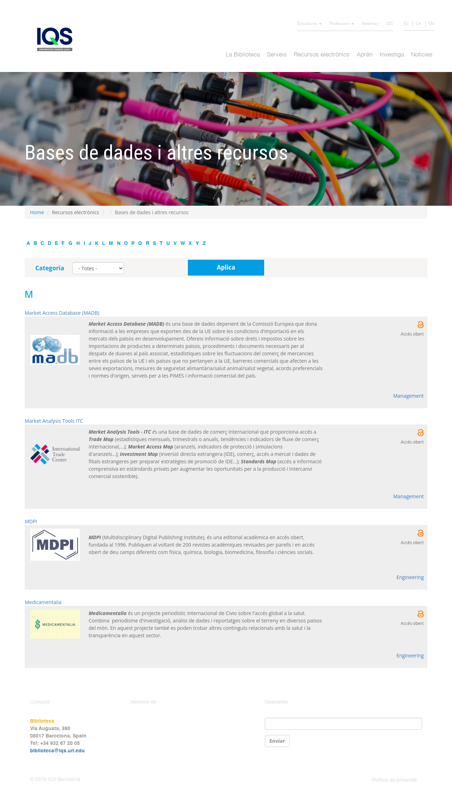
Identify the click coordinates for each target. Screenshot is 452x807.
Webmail (370, 24)
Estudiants (309, 24)
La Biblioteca (243, 55)
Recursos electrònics (322, 55)
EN (431, 23)
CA (418, 23)
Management (408, 395)
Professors (341, 24)
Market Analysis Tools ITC (54, 420)
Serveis (277, 55)
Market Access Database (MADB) (62, 312)
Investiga (392, 55)
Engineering (410, 577)
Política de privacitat (394, 780)
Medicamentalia (43, 602)
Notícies (422, 55)
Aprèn (365, 55)
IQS (389, 24)
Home (37, 212)
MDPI (31, 521)
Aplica (226, 267)
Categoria (49, 268)
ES (406, 23)
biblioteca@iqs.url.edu (57, 750)
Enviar (277, 740)
